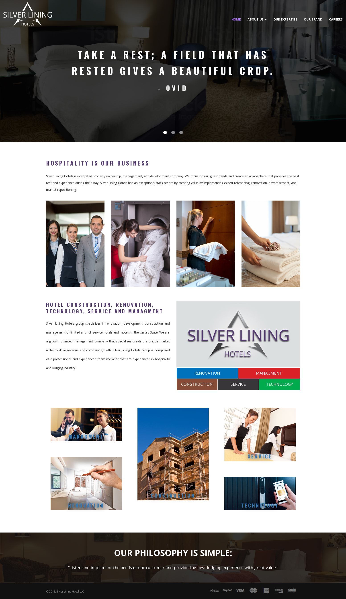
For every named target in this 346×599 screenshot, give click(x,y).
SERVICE (238, 383)
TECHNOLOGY (279, 383)
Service (260, 454)
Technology (260, 503)
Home (193, 19)
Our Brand (270, 19)
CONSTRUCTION (197, 383)
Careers (293, 19)
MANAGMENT (269, 371)
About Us (214, 19)
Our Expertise (243, 19)
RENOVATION (207, 371)
